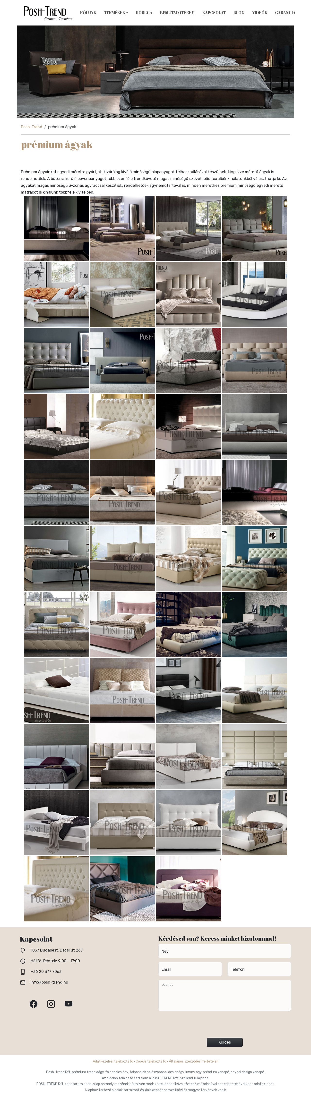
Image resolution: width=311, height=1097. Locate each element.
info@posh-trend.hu (49, 982)
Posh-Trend (31, 127)
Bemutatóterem (177, 12)
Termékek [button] (114, 12)
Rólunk (88, 12)
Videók (259, 12)
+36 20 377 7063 (46, 971)
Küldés (225, 1042)
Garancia (285, 12)
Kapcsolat (214, 12)
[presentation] (225, 1026)
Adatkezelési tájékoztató (113, 1061)
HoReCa (144, 12)
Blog (238, 12)
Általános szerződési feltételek (193, 1061)
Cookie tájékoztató (151, 1061)
